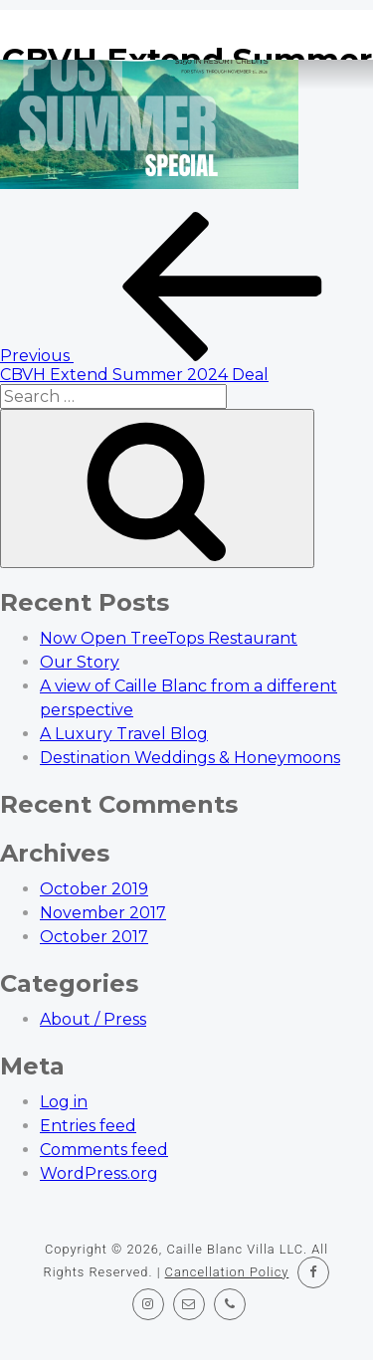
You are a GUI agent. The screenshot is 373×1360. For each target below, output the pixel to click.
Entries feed (88, 1125)
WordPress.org (99, 1173)
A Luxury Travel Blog (124, 733)
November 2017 (103, 912)
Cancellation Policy (227, 1271)
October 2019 (94, 888)
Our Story (79, 662)
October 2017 (94, 936)
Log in (64, 1101)
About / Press (93, 1019)
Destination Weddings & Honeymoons (190, 757)
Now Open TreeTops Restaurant (168, 638)
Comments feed (104, 1149)
